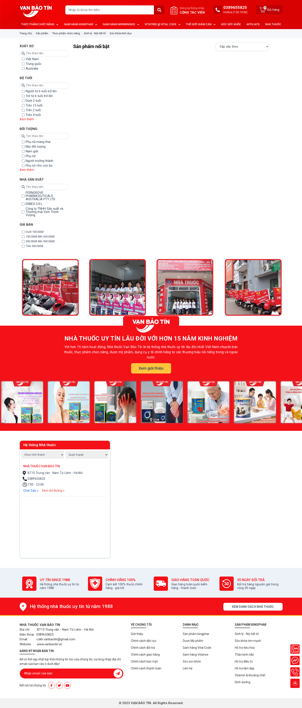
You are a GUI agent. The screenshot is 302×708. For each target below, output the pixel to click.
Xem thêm (27, 119)
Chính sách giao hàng (145, 654)
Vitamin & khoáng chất (250, 675)
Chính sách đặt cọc (143, 640)
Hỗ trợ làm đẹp (244, 668)
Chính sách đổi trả (143, 647)
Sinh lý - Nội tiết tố (95, 33)
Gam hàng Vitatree (195, 654)
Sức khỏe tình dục (121, 33)
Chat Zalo (31, 490)
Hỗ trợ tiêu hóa (245, 647)
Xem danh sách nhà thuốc (253, 606)
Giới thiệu (137, 634)
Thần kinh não (244, 654)
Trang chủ (26, 33)
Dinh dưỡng (242, 682)
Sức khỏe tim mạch (248, 640)
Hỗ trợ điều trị (244, 661)
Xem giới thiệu (151, 368)
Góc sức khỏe (192, 661)
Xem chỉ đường (53, 490)
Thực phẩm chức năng (66, 33)
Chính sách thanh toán (146, 668)
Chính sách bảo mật (144, 661)
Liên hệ (187, 668)
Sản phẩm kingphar (196, 634)
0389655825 (235, 7)
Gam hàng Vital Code (197, 647)
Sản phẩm (42, 33)
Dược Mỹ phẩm (193, 640)
